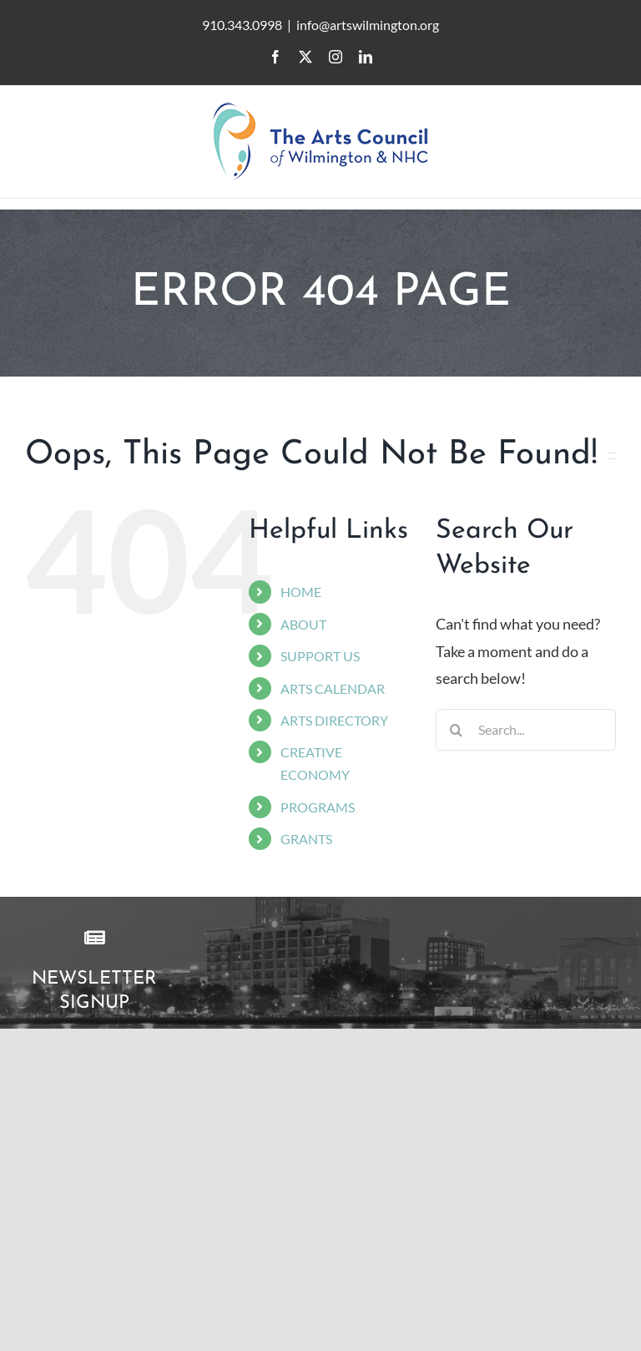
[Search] (456, 730)
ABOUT (303, 624)
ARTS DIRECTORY (334, 720)
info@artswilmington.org (367, 25)
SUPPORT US (320, 656)
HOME (300, 592)
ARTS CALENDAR (332, 688)
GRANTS (306, 839)
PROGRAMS (317, 807)
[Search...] (526, 730)
